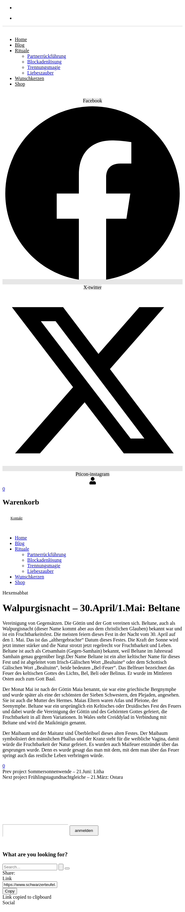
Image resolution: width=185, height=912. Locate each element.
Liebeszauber (40, 72)
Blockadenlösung (44, 61)
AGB (8, 787)
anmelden (84, 830)
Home (21, 39)
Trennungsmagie (43, 67)
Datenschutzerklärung (40, 797)
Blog (19, 45)
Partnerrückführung (46, 56)
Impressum (18, 802)
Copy (10, 891)
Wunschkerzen (29, 78)
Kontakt (15, 782)
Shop (20, 84)
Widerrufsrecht (28, 792)
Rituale (22, 50)
